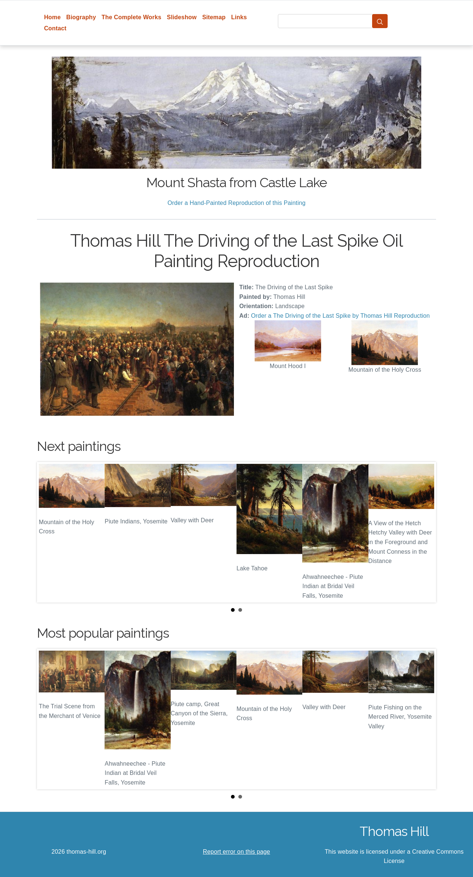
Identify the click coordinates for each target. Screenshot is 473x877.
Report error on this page (236, 852)
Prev (48, 532)
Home (52, 17)
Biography (81, 17)
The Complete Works (131, 17)
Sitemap (213, 17)
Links (239, 17)
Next (425, 532)
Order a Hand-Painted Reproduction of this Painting (236, 203)
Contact (55, 28)
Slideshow (182, 17)
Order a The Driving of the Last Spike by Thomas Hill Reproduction (340, 316)
